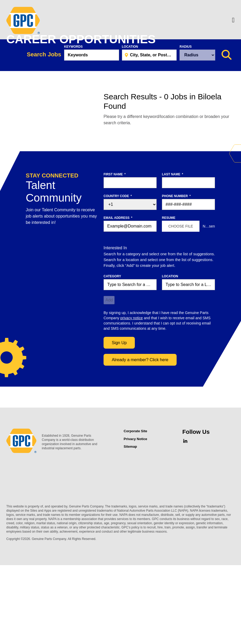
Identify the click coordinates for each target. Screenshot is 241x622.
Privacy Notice (135, 499)
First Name (115, 234)
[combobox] (149, 115)
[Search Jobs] (227, 115)
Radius (186, 107)
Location (130, 107)
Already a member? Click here (140, 420)
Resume (168, 278)
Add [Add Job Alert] (109, 360)
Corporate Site (135, 491)
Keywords (73, 107)
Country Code (118, 256)
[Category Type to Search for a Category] (130, 344)
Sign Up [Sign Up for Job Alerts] (119, 403)
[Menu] (233, 20)
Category (112, 336)
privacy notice (131, 378)
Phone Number (176, 256)
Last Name (172, 234)
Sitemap (130, 507)
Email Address (118, 278)
